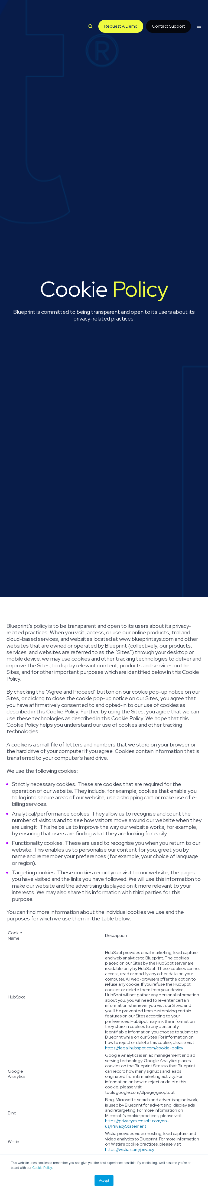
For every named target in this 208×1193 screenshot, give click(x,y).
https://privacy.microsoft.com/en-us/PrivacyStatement (137, 1123)
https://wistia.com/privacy (129, 1149)
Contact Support (168, 11)
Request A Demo (121, 11)
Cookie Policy (42, 1168)
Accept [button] (104, 1180)
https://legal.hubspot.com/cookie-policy (144, 1048)
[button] (90, 11)
